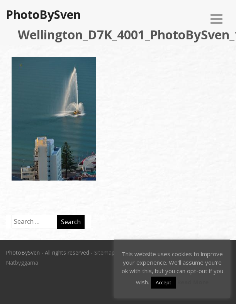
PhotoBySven (43, 14)
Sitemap (104, 252)
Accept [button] (163, 282)
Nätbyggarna (22, 262)
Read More (193, 282)
